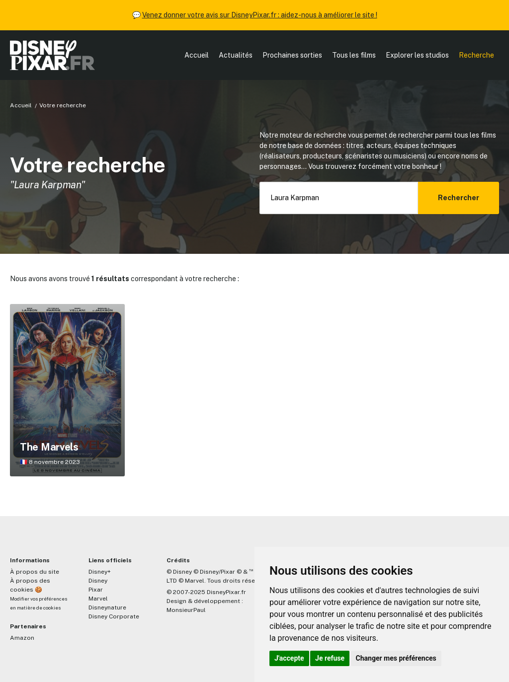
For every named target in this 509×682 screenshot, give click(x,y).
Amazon (22, 637)
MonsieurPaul (186, 609)
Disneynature (107, 607)
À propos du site (34, 571)
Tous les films (354, 55)
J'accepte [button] (289, 658)
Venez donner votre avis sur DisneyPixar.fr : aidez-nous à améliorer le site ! (259, 15)
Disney (97, 580)
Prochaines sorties (292, 55)
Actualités (236, 55)
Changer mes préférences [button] (396, 658)
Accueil (196, 55)
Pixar (95, 589)
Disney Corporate (113, 616)
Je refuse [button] (329, 658)
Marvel (98, 598)
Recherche (476, 55)
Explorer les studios (417, 55)
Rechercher (458, 198)
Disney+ (99, 571)
